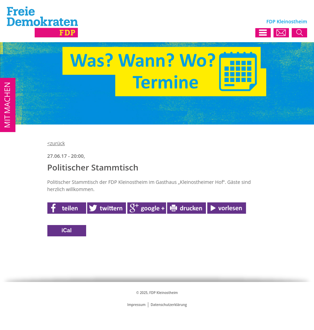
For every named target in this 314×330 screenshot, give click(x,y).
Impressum (136, 305)
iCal (66, 230)
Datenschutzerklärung (169, 305)
